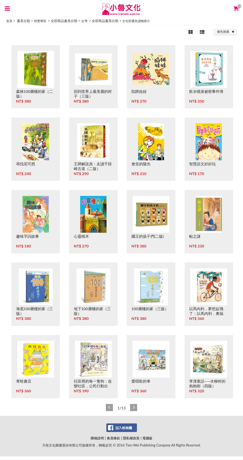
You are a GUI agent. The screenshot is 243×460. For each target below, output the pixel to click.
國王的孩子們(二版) (147, 236)
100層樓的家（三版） (149, 308)
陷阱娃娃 (139, 91)
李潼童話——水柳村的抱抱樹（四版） (207, 383)
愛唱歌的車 (140, 381)
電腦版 (147, 438)
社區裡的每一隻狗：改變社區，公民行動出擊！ (93, 386)
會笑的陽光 (140, 163)
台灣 (84, 21)
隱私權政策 (131, 438)
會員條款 (113, 438)
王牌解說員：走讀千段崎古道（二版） (93, 166)
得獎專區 (40, 21)
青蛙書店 (23, 381)
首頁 (9, 21)
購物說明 (97, 438)
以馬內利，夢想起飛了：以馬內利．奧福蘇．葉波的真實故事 (206, 313)
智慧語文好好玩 (202, 163)
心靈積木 (81, 236)
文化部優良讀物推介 (136, 21)
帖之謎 (195, 236)
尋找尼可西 (25, 163)
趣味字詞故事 (27, 236)
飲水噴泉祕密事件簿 (206, 91)
